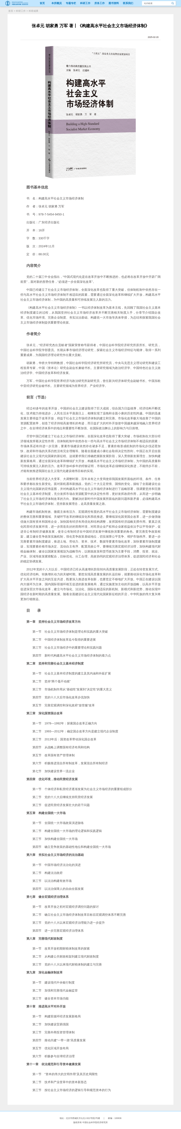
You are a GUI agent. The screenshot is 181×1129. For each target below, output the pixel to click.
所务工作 (99, 3)
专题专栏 (71, 3)
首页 (42, 3)
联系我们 (128, 3)
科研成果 (33, 11)
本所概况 (56, 3)
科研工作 (85, 3)
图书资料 (114, 3)
